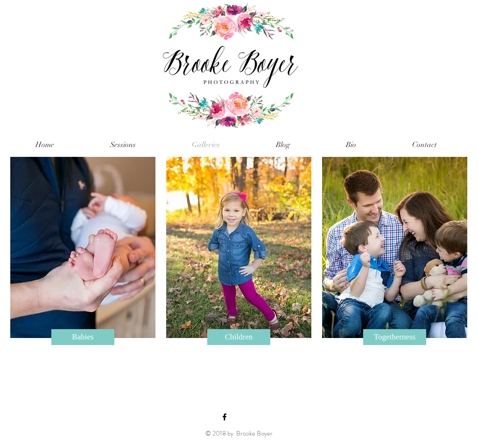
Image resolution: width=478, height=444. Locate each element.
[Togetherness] (394, 337)
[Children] (238, 337)
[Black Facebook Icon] (224, 417)
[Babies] (82, 337)
